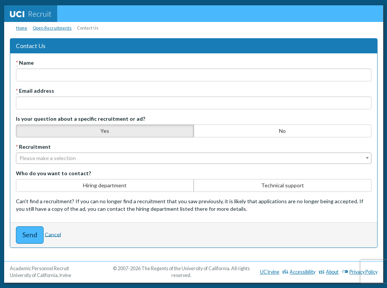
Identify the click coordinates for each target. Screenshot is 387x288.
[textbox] (193, 158)
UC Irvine (269, 272)
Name (25, 62)
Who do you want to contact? (53, 173)
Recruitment (33, 146)
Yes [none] (104, 131)
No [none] (282, 131)
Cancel (53, 234)
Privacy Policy (360, 272)
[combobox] (193, 158)
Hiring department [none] (105, 185)
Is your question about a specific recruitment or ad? (80, 118)
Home (21, 27)
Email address (35, 90)
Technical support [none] (282, 185)
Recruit (31, 13)
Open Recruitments (52, 27)
